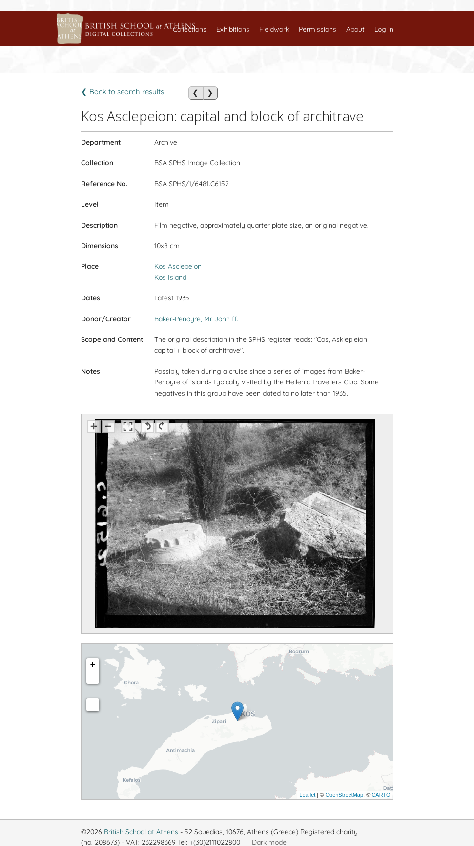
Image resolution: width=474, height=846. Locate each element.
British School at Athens (141, 831)
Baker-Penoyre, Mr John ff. (196, 319)
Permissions (317, 29)
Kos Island (170, 277)
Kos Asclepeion (178, 266)
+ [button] (93, 665)
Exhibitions (232, 29)
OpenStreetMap (344, 795)
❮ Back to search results (122, 91)
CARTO (380, 795)
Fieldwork (274, 29)
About (355, 29)
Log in (383, 29)
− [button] (93, 677)
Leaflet (307, 795)
